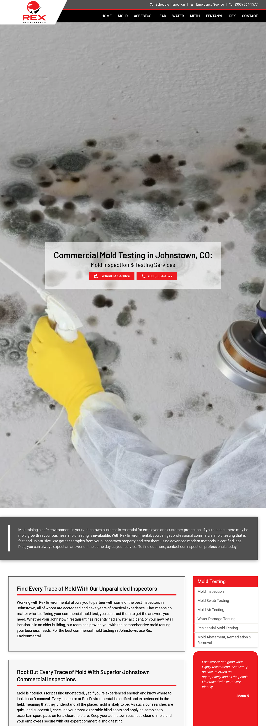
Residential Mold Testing (217, 628)
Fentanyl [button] (214, 16)
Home (106, 16)
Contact (250, 16)
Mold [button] (123, 16)
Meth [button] (195, 16)
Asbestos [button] (142, 16)
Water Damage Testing (216, 619)
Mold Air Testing (210, 609)
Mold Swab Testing (213, 600)
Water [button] (178, 16)
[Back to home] (45, 12)
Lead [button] (162, 16)
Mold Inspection (210, 591)
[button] (207, 4)
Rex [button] (232, 16)
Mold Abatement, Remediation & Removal (224, 640)
